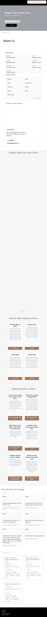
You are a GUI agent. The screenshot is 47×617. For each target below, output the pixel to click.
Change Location (6, 32)
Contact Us (3, 613)
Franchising (3, 612)
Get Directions (10, 129)
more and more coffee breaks (15, 448)
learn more (31, 449)
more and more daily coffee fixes (15, 418)
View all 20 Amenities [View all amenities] (36, 98)
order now (31, 378)
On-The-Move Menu (5, 615)
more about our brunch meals (31, 418)
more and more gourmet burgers (32, 478)
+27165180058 (11, 140)
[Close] (44, 2)
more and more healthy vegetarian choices (15, 478)
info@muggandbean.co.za (13, 143)
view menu (15, 348)
